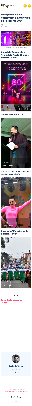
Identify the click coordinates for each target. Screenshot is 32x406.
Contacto (24, 391)
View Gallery (8, 109)
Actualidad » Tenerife (20, 25)
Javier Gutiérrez (7, 25)
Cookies (19, 391)
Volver (16, 401)
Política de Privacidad (10, 391)
